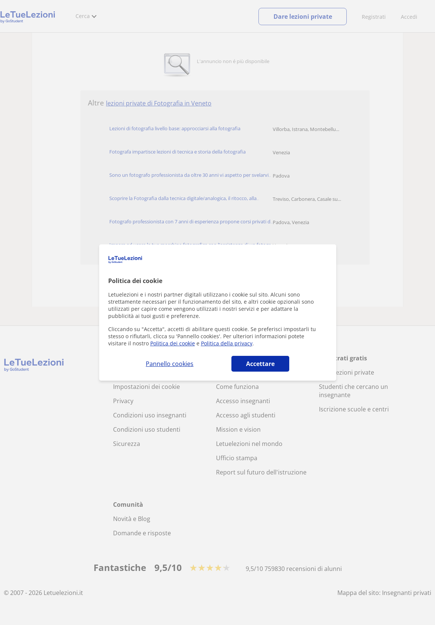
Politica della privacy (226, 343)
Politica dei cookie (172, 343)
